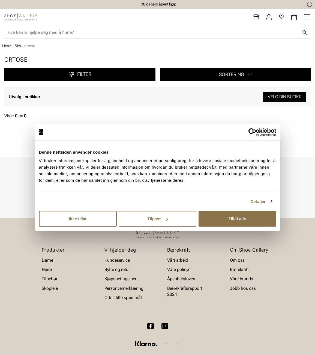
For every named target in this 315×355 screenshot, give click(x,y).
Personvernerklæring (123, 288)
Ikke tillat (77, 218)
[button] (235, 74)
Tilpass (158, 218)
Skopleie (50, 288)
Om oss (237, 260)
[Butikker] (256, 17)
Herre (6, 46)
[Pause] (309, 4)
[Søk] (305, 32)
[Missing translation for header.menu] (307, 17)
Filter (79, 74)
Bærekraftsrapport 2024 (184, 291)
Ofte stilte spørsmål (123, 297)
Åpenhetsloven (181, 279)
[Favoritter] (281, 17)
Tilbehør (49, 279)
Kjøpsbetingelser (120, 279)
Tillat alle (237, 218)
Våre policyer (179, 269)
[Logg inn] (268, 17)
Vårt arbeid (177, 260)
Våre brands (241, 279)
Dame (47, 260)
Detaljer (258, 201)
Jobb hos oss (243, 288)
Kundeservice (117, 260)
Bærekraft (239, 269)
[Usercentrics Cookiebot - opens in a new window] (252, 132)
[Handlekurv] (294, 17)
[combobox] (153, 32)
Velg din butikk (285, 96)
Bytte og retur (117, 269)
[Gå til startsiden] (20, 17)
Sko (18, 46)
